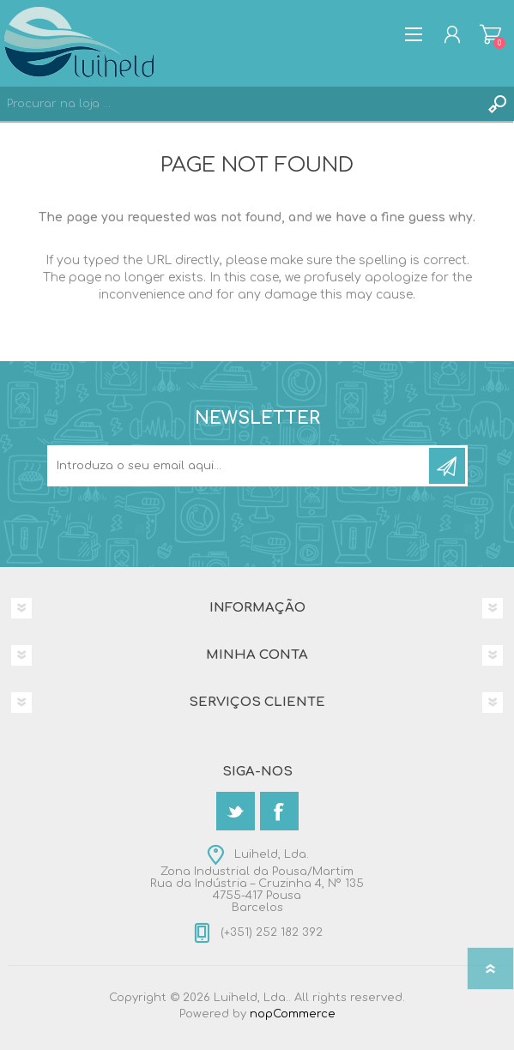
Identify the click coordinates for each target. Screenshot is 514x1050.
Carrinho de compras (490, 34)
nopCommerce (293, 1014)
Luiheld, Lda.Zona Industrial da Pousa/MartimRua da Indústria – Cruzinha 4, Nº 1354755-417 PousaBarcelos (257, 881)
